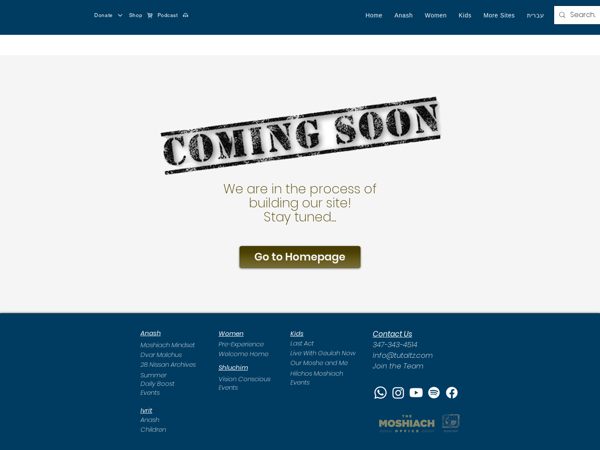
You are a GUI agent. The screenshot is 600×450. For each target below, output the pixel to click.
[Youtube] (416, 392)
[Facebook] (451, 392)
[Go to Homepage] (300, 257)
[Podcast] (173, 15)
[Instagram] (398, 392)
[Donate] (109, 15)
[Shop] (141, 15)
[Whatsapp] (380, 392)
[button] (403, 15)
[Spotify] (434, 392)
